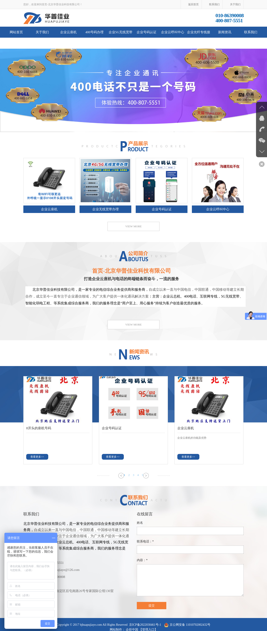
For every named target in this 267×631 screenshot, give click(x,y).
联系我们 (214, 4)
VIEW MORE (133, 226)
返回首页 (193, 4)
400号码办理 (94, 32)
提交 (151, 605)
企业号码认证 (146, 32)
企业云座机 (68, 32)
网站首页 (16, 32)
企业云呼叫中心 (172, 32)
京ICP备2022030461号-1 (145, 624)
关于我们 (235, 4)
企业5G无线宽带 (120, 32)
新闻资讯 (224, 32)
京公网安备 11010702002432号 (190, 624)
